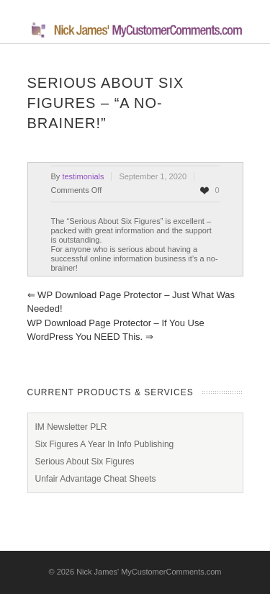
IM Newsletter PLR (71, 427)
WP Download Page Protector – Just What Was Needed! (131, 302)
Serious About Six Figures (85, 461)
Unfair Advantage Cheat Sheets (95, 479)
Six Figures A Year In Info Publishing (104, 444)
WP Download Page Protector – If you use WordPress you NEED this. (115, 330)
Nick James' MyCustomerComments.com (148, 571)
